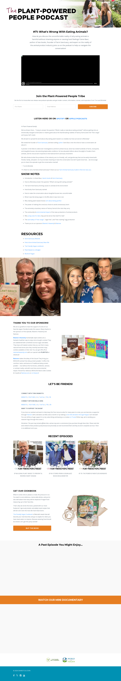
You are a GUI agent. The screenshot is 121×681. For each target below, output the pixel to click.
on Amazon (35, 373)
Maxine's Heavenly (19, 338)
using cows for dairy (34, 216)
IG (37, 397)
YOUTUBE (32, 397)
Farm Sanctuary (43, 143)
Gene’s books (46, 178)
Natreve (58, 223)
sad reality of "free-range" (36, 220)
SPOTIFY (59, 118)
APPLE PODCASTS (78, 118)
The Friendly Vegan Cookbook (22, 514)
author (61, 143)
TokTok (41, 397)
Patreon (29, 415)
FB (50, 397)
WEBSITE (24, 397)
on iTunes (72, 417)
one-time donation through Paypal (78, 415)
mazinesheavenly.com (20, 352)
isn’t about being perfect (53, 201)
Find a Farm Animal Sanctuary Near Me (37, 242)
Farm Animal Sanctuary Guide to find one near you (75, 170)
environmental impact (43, 212)
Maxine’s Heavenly (48, 223)
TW (47, 397)
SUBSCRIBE (92, 107)
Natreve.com (25, 373)
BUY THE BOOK (32, 528)
